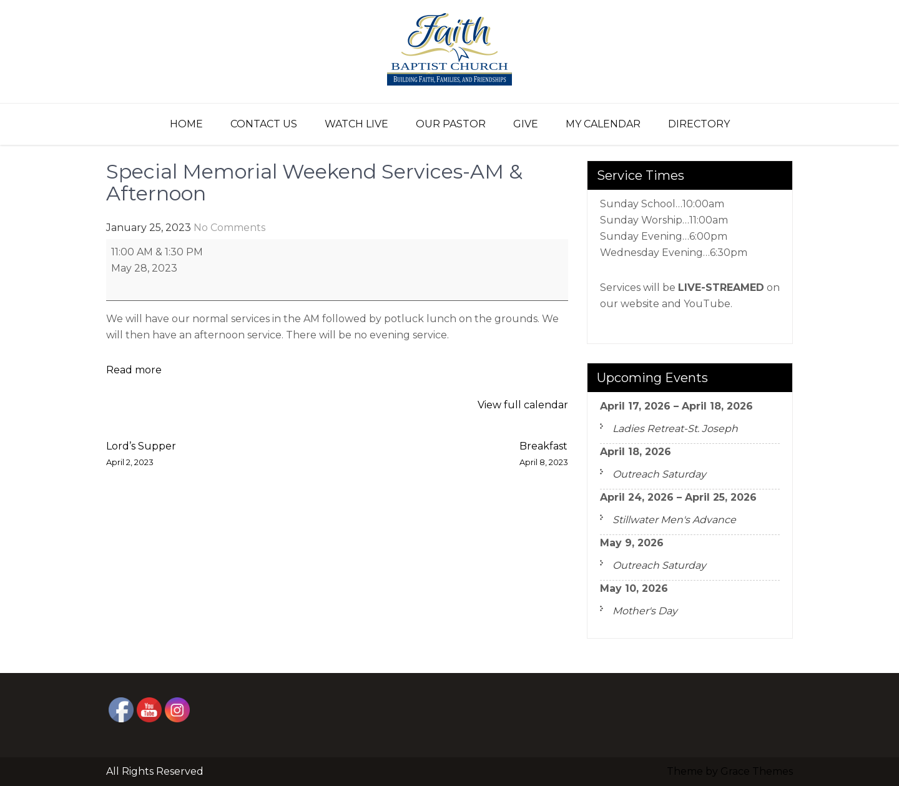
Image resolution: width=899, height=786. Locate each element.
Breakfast (543, 455)
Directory (699, 124)
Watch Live (356, 124)
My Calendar (603, 124)
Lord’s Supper (141, 455)
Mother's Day (644, 611)
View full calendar (523, 405)
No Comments (229, 227)
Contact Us (263, 124)
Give (525, 124)
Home (186, 124)
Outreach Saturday (659, 474)
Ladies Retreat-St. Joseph (675, 429)
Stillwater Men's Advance (674, 520)
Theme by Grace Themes (730, 771)
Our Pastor (451, 124)
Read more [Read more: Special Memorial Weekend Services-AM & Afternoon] (134, 370)
